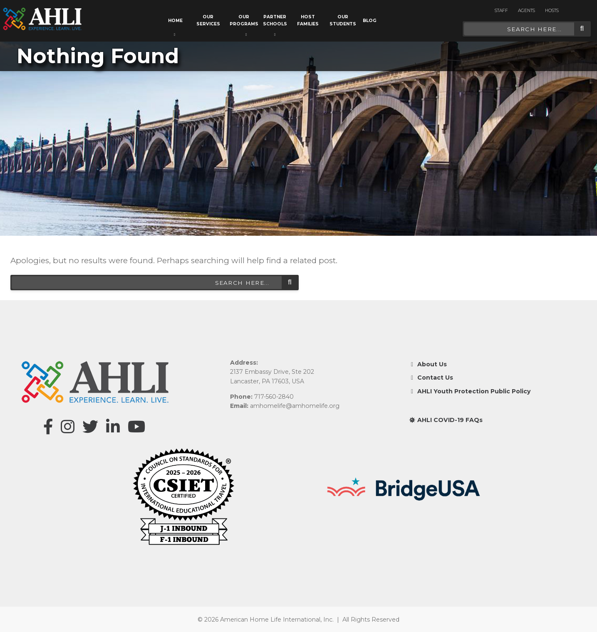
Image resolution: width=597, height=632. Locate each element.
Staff (501, 10)
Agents (526, 10)
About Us (428, 364)
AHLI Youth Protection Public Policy (470, 391)
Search (582, 29)
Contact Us (431, 377)
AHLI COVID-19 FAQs (446, 420)
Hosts (552, 10)
